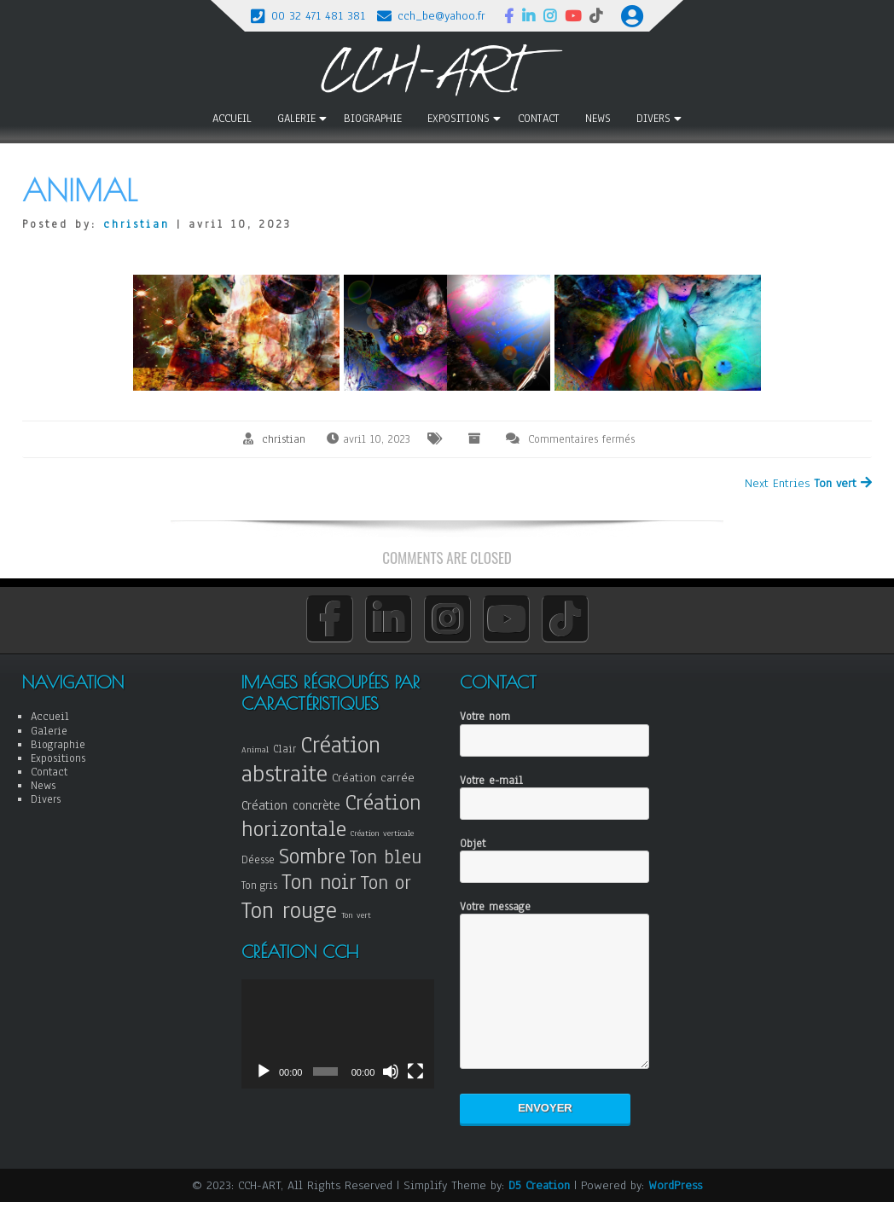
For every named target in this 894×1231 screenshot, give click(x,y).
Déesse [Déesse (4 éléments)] (258, 859)
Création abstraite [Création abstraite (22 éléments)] (310, 759)
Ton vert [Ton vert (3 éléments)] (356, 914)
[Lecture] (263, 1078)
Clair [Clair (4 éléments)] (284, 748)
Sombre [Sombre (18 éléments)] (312, 856)
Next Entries (808, 483)
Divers (653, 118)
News (598, 118)
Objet (554, 856)
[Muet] (390, 1078)
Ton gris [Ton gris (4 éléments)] (259, 885)
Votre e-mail (554, 793)
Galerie (296, 118)
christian (136, 224)
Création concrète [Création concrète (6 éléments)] (290, 805)
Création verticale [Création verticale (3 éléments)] (382, 833)
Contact (539, 118)
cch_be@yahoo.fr (441, 16)
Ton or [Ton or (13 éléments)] (386, 882)
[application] (337, 1033)
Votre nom (554, 729)
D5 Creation (539, 1211)
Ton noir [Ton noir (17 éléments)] (319, 882)
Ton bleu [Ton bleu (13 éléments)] (385, 857)
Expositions (458, 118)
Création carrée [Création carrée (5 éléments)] (373, 777)
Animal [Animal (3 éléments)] (255, 749)
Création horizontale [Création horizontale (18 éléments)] (331, 815)
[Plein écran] (415, 1078)
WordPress (675, 1211)
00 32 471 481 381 (318, 16)
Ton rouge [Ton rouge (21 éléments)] (289, 910)
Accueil (232, 118)
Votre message (554, 999)
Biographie (373, 118)
